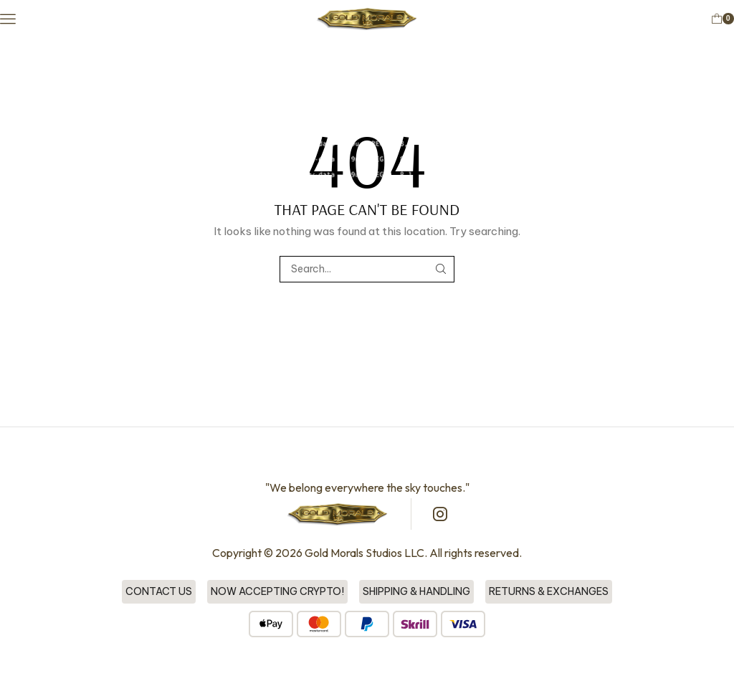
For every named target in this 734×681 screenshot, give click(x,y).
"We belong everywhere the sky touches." (367, 488)
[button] (8, 19)
